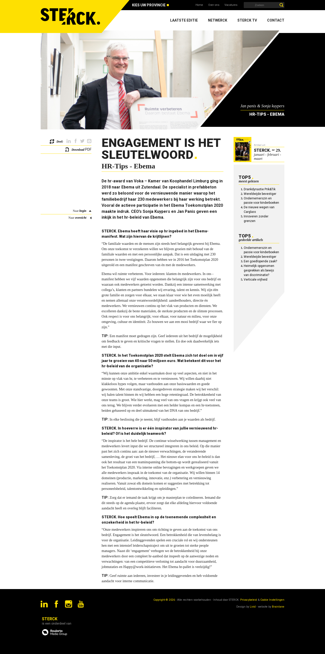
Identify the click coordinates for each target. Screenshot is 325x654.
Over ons (213, 5)
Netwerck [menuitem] (217, 20)
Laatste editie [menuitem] (184, 20)
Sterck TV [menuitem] (247, 20)
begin (82, 211)
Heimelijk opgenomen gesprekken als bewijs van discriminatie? (259, 270)
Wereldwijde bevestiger (260, 194)
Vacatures (230, 5)
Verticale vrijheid (255, 279)
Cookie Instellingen (272, 599)
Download (78, 149)
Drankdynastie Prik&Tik (259, 189)
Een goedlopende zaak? (260, 261)
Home (199, 5)
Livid (253, 606)
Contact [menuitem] (275, 20)
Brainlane (278, 606)
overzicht (80, 217)
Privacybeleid (248, 599)
